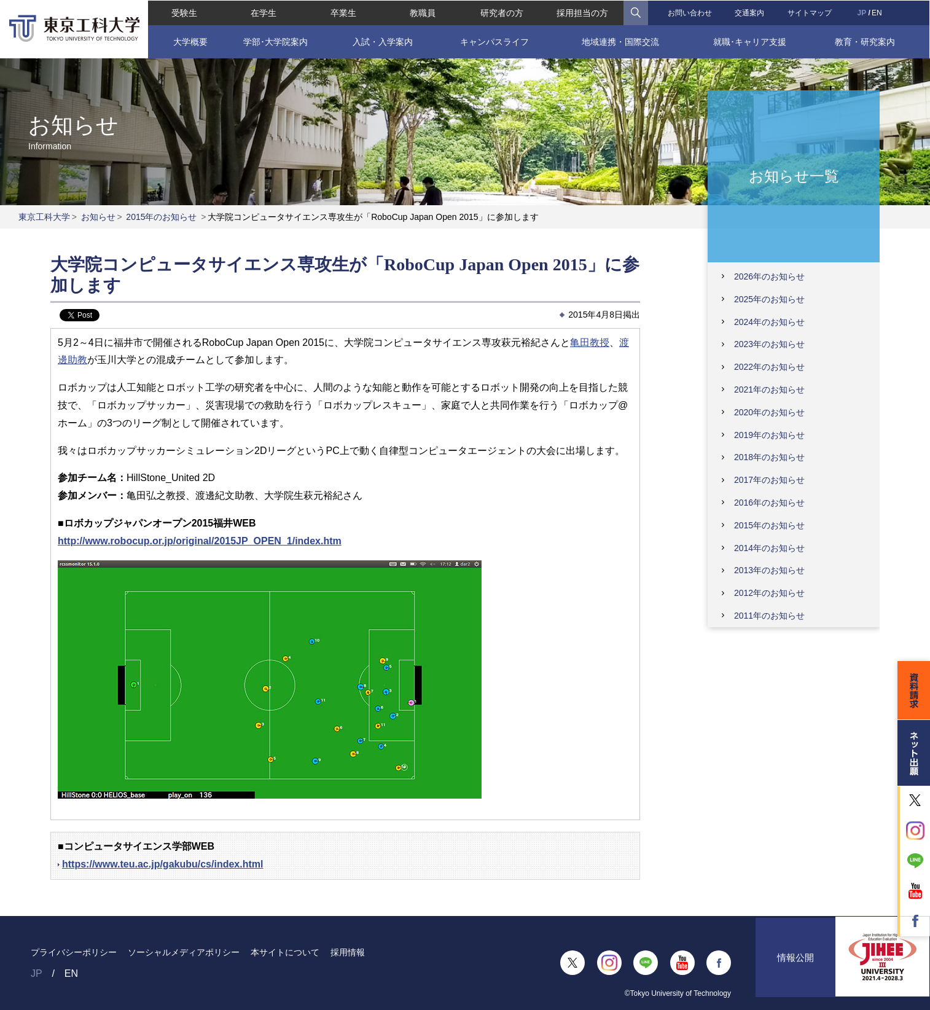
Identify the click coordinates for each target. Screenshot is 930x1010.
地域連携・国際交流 (620, 41)
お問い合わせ (690, 12)
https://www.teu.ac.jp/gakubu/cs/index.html (162, 864)
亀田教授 (589, 342)
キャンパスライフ (493, 41)
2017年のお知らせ (769, 480)
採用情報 (347, 952)
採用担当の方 (582, 12)
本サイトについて (285, 952)
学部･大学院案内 (275, 41)
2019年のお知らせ (769, 435)
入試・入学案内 (383, 41)
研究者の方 (501, 12)
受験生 (184, 12)
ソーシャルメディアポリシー (184, 952)
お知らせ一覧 (794, 175)
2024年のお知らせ (769, 322)
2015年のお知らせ (161, 217)
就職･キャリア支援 (750, 41)
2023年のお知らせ (769, 344)
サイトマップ (810, 12)
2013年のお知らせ (769, 570)
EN (877, 12)
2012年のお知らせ (769, 593)
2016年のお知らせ (769, 502)
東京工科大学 (44, 217)
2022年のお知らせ (769, 367)
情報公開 (795, 963)
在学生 (263, 12)
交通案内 (750, 12)
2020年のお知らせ (769, 412)
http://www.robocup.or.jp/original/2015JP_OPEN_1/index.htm (200, 541)
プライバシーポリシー (74, 952)
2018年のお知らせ (769, 457)
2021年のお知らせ (769, 389)
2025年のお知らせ (769, 299)
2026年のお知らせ (769, 276)
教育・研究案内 (865, 41)
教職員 (422, 12)
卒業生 (343, 12)
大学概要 (189, 41)
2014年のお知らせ (769, 548)
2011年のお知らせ (769, 615)
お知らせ (98, 217)
